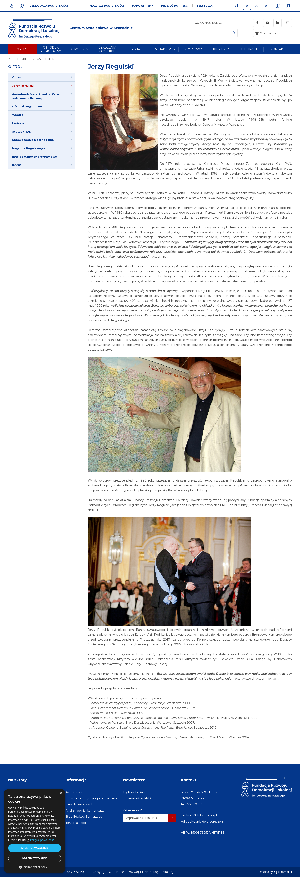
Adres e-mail (132, 810)
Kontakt (188, 780)
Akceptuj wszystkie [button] (34, 848)
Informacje (76, 780)
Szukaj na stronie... (208, 22)
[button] (34, 867)
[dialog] (34, 831)
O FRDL (15, 67)
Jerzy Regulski (111, 66)
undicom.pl (283, 872)
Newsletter (134, 780)
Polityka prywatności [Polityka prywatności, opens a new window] (42, 840)
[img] (101, 27)
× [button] (60, 793)
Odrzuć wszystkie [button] (34, 858)
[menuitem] (22, 49)
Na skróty (17, 780)
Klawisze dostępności (106, 5)
